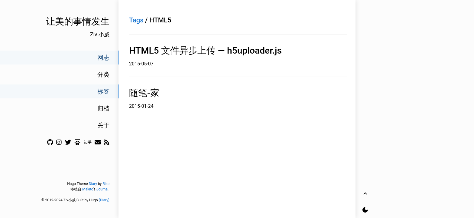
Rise (105, 184)
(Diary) (104, 200)
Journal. (102, 189)
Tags (136, 20)
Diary (93, 184)
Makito (87, 189)
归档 (103, 108)
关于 (103, 125)
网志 (103, 57)
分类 (103, 74)
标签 (103, 91)
